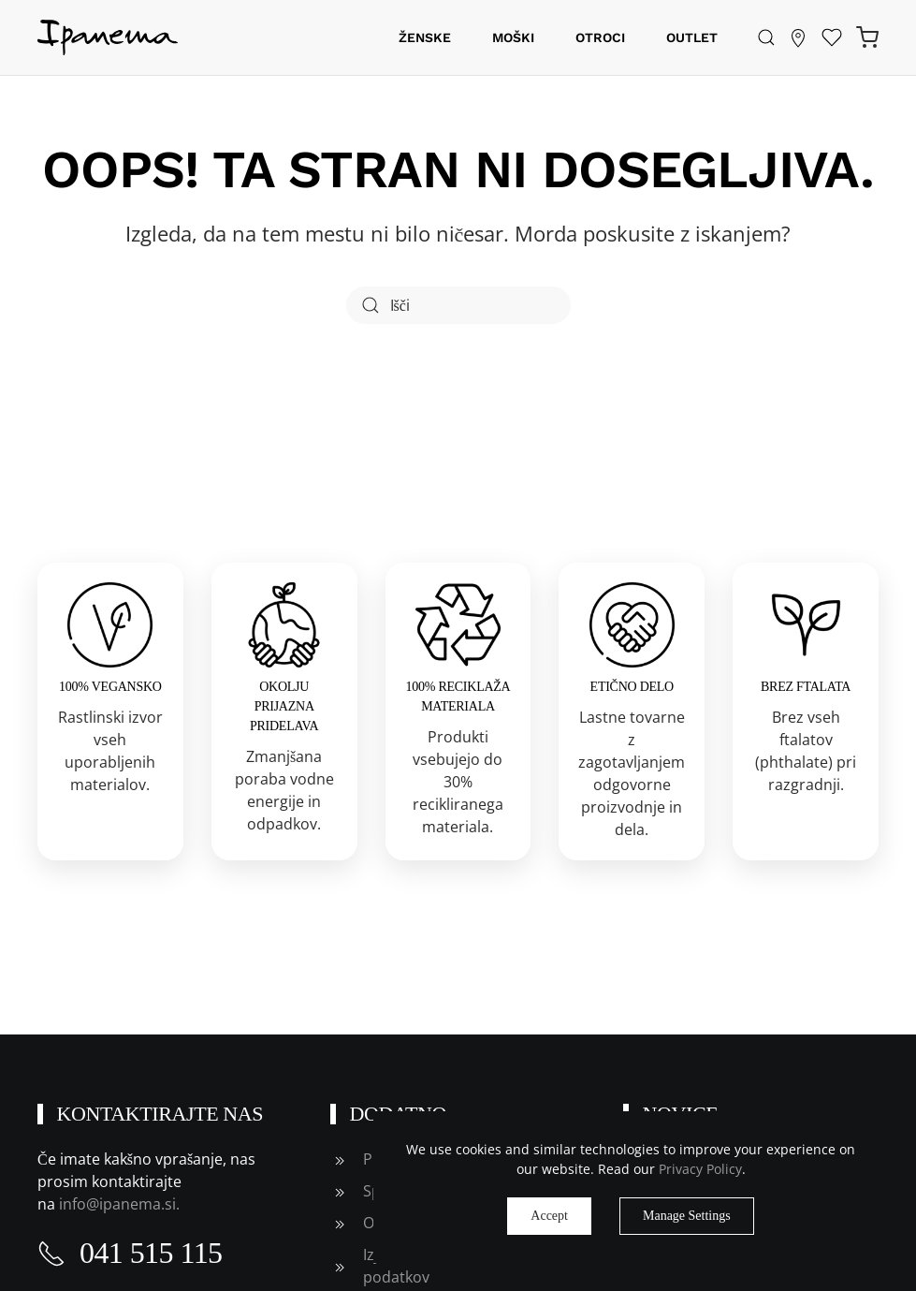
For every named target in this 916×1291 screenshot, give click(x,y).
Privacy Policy (700, 1169)
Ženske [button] (425, 37)
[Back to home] (107, 37)
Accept (549, 1216)
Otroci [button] (600, 37)
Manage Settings (687, 1216)
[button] (766, 37)
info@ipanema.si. (121, 1204)
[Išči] (458, 305)
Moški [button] (513, 37)
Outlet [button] (692, 37)
